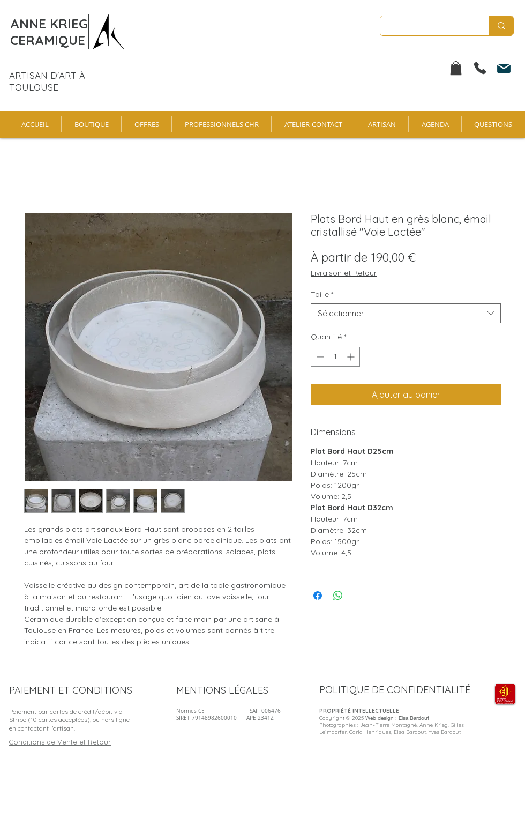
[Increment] (351, 356)
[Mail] (504, 68)
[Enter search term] (427, 26)
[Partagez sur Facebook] (317, 595)
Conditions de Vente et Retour (60, 742)
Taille (322, 294)
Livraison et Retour (344, 273)
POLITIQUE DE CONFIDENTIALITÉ (394, 689)
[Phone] (480, 68)
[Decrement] (319, 356)
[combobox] (406, 313)
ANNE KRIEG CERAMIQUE (49, 32)
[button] (456, 68)
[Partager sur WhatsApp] (338, 595)
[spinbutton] (335, 356)
